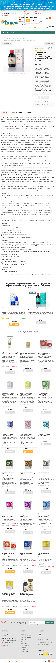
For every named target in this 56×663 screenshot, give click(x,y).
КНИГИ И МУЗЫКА (25, 649)
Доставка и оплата (5, 13)
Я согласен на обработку (41, 624)
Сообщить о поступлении (41, 101)
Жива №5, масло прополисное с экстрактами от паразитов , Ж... (27, 594)
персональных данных (47, 624)
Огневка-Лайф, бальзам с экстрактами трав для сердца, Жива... (40, 308)
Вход (37, 11)
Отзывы (30, 112)
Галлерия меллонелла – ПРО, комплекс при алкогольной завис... (28, 353)
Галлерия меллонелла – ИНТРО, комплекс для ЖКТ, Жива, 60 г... (27, 474)
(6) (5, 318)
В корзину (15, 324)
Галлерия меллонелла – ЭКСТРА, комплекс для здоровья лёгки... (26, 555)
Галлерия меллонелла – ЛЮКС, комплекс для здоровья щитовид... (44, 555)
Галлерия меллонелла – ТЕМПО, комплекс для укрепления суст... (44, 394)
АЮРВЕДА (23, 634)
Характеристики (17, 112)
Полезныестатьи (51, 27)
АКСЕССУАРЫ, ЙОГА (25, 645)
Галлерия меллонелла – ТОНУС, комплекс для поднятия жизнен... (44, 434)
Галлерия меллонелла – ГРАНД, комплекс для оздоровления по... (26, 515)
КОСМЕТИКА (24, 639)
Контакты (13, 13)
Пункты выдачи (5, 15)
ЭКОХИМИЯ (23, 647)
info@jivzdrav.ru (22, 24)
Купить (46, 97)
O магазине (4, 11)
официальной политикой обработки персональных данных (45, 644)
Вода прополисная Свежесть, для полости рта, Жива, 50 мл (10, 352)
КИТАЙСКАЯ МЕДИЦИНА (27, 637)
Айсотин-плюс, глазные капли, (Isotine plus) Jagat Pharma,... (14, 308)
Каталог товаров (8, 32)
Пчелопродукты (44, 104)
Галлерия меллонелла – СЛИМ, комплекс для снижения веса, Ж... (26, 394)
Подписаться (49, 622)
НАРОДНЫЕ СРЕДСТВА (26, 635)
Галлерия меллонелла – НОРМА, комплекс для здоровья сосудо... (44, 515)
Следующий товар (49, 43)
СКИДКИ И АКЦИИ (25, 651)
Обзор (5, 112)
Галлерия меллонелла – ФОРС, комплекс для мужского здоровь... (8, 434)
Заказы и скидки (11, 11)
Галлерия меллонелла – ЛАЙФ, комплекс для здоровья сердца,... (8, 555)
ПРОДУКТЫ (23, 641)
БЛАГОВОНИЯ (24, 643)
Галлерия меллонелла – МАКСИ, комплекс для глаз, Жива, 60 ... (45, 474)
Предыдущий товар (6, 43)
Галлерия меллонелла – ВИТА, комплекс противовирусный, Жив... (8, 474)
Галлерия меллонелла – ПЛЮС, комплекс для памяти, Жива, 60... (10, 394)
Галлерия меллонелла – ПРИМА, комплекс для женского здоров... (26, 434)
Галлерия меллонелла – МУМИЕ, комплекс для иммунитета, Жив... (8, 594)
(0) (32, 317)
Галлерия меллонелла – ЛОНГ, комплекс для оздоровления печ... (8, 515)
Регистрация (38, 13)
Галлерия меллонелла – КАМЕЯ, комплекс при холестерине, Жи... (44, 353)
